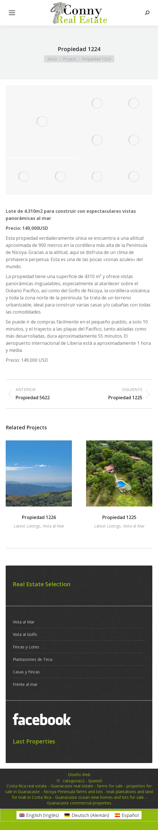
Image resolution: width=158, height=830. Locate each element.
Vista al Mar (53, 526)
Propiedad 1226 (39, 517)
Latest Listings (27, 526)
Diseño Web (79, 774)
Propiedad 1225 (119, 517)
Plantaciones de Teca (32, 659)
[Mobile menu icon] (12, 12)
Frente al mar (25, 684)
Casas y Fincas (26, 671)
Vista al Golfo (25, 634)
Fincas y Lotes (26, 647)
